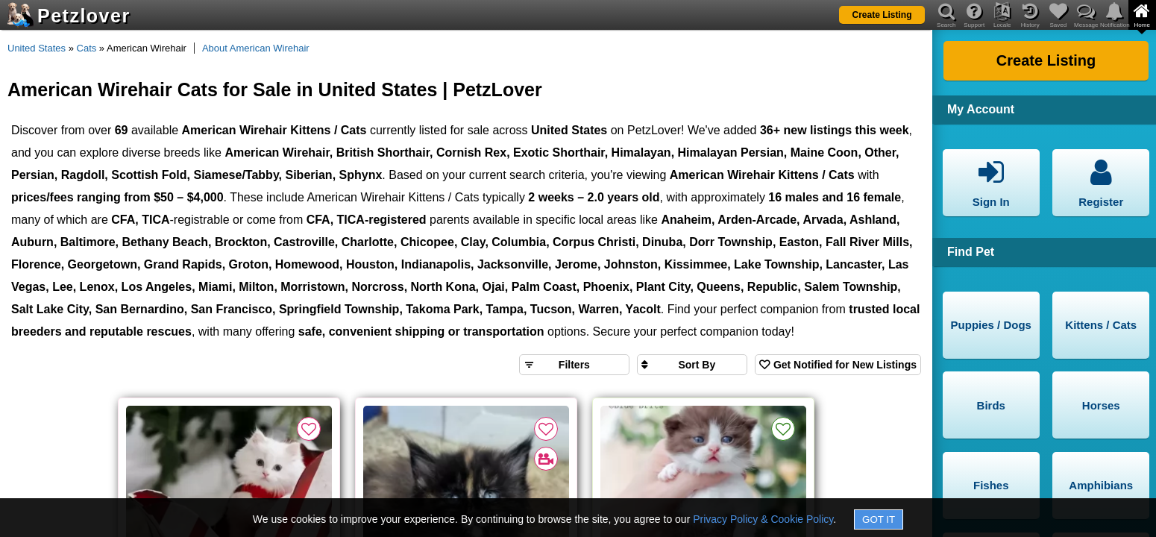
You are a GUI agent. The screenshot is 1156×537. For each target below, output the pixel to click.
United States (36, 48)
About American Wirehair (256, 48)
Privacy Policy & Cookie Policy (763, 519)
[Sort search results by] (692, 364)
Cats (87, 48)
